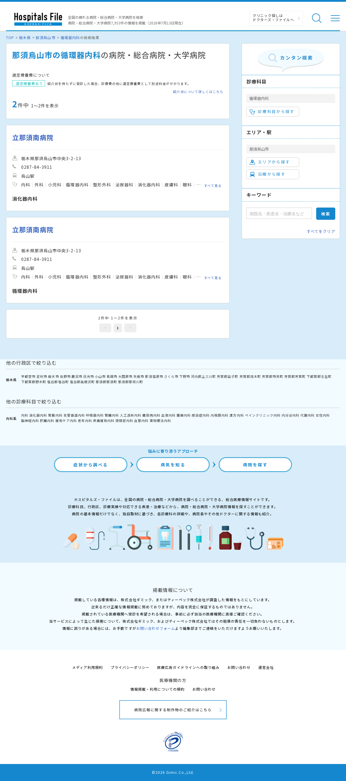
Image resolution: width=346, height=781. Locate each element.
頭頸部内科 (124, 420)
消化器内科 (38, 415)
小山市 (100, 376)
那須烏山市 (45, 37)
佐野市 (65, 376)
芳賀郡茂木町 (250, 376)
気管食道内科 (74, 415)
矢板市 (138, 376)
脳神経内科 (30, 420)
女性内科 (323, 415)
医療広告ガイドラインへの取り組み (188, 667)
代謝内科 (307, 415)
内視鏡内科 (219, 415)
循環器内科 (70, 37)
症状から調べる (90, 465)
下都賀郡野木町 (33, 381)
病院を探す (255, 465)
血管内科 (141, 420)
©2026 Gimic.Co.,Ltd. (173, 772)
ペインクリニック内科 (263, 415)
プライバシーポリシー (130, 667)
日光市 (88, 376)
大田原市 (125, 376)
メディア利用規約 (87, 667)
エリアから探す (270, 162)
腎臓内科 (112, 415)
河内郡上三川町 (203, 376)
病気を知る (173, 465)
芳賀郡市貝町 (272, 376)
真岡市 (111, 376)
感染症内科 (201, 415)
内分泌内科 (290, 415)
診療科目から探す (272, 112)
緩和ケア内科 (66, 420)
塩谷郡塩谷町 (58, 381)
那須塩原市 (154, 376)
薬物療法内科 (160, 420)
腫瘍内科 (184, 415)
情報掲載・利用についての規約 (157, 689)
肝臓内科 (47, 420)
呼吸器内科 (95, 415)
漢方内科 (236, 415)
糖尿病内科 (151, 415)
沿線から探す (267, 174)
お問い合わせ (239, 667)
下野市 (184, 376)
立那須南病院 (32, 137)
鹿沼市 (77, 376)
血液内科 (168, 415)
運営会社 (266, 667)
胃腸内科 (55, 415)
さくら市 (171, 376)
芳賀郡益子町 (227, 376)
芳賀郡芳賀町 (295, 376)
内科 (24, 415)
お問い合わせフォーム (155, 628)
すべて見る (213, 185)
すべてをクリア (321, 231)
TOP (10, 37)
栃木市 (53, 376)
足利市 (41, 376)
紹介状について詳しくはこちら (198, 91)
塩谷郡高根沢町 (82, 381)
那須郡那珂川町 (130, 381)
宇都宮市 (28, 376)
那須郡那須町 (106, 381)
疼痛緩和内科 (104, 420)
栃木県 (25, 37)
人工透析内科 (130, 415)
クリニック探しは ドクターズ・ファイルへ (273, 17)
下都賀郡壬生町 (319, 376)
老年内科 (85, 420)
